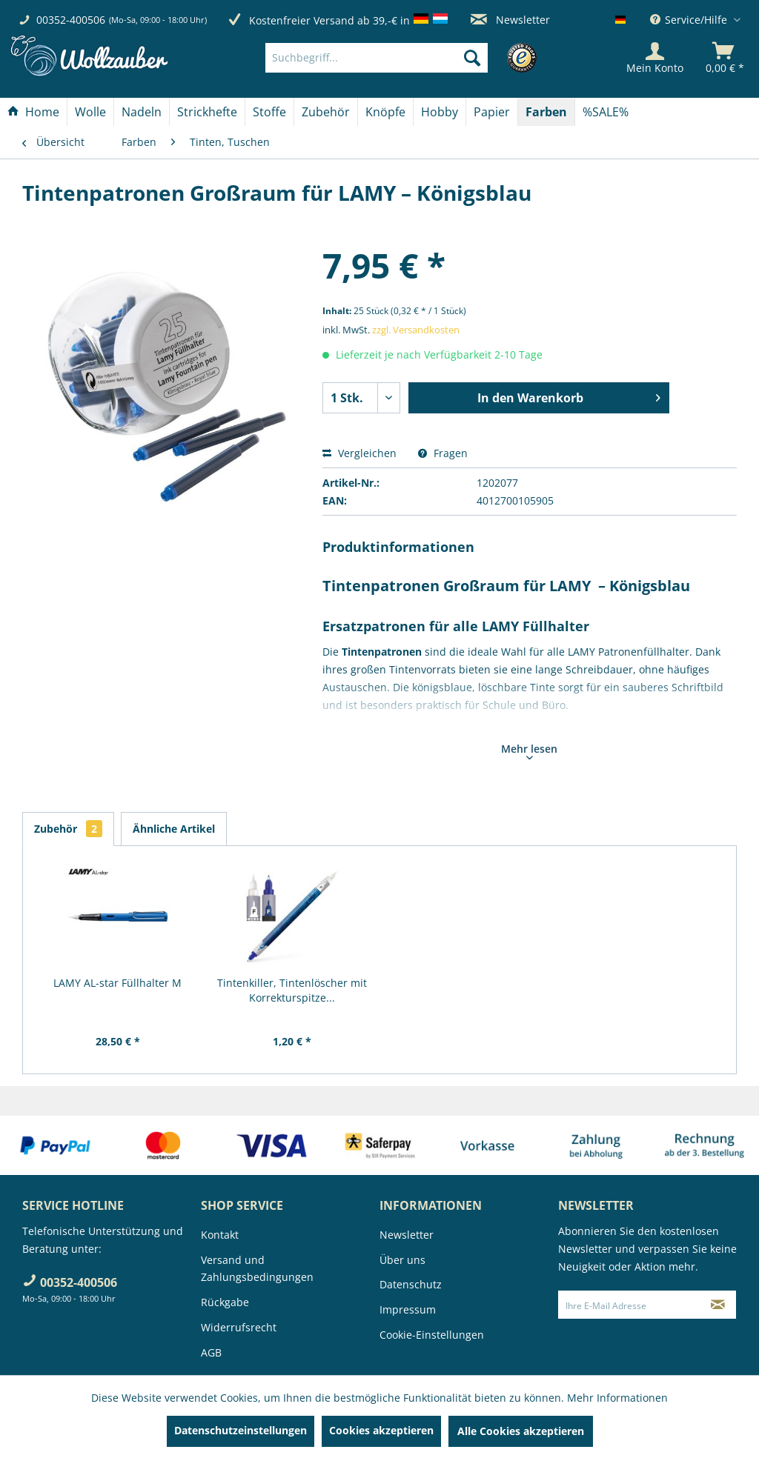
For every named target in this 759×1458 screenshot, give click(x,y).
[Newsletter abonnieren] (718, 1305)
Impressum (408, 1309)
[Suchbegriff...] (376, 58)
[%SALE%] (605, 112)
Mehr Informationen (617, 1398)
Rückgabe (225, 1302)
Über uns (402, 1260)
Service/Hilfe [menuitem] (690, 20)
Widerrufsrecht (238, 1327)
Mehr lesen (529, 750)
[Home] (33, 112)
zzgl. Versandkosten (416, 329)
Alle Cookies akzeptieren (520, 1431)
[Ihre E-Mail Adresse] (629, 1305)
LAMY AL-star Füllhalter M (117, 983)
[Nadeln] (141, 112)
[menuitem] (398, 58)
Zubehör (68, 829)
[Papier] (491, 112)
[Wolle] (90, 112)
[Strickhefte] (207, 112)
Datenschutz (411, 1284)
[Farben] (546, 112)
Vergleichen (359, 453)
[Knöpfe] (385, 112)
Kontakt (220, 1235)
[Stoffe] (269, 112)
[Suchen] (472, 58)
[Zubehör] (325, 112)
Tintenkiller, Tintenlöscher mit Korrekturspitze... (292, 990)
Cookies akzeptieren (381, 1430)
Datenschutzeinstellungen (240, 1430)
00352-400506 (70, 20)
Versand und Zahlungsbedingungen (257, 1269)
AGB (211, 1352)
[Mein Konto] (654, 58)
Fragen (443, 453)
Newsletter (510, 20)
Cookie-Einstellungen (432, 1335)
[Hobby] (439, 112)
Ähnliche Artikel (174, 829)
